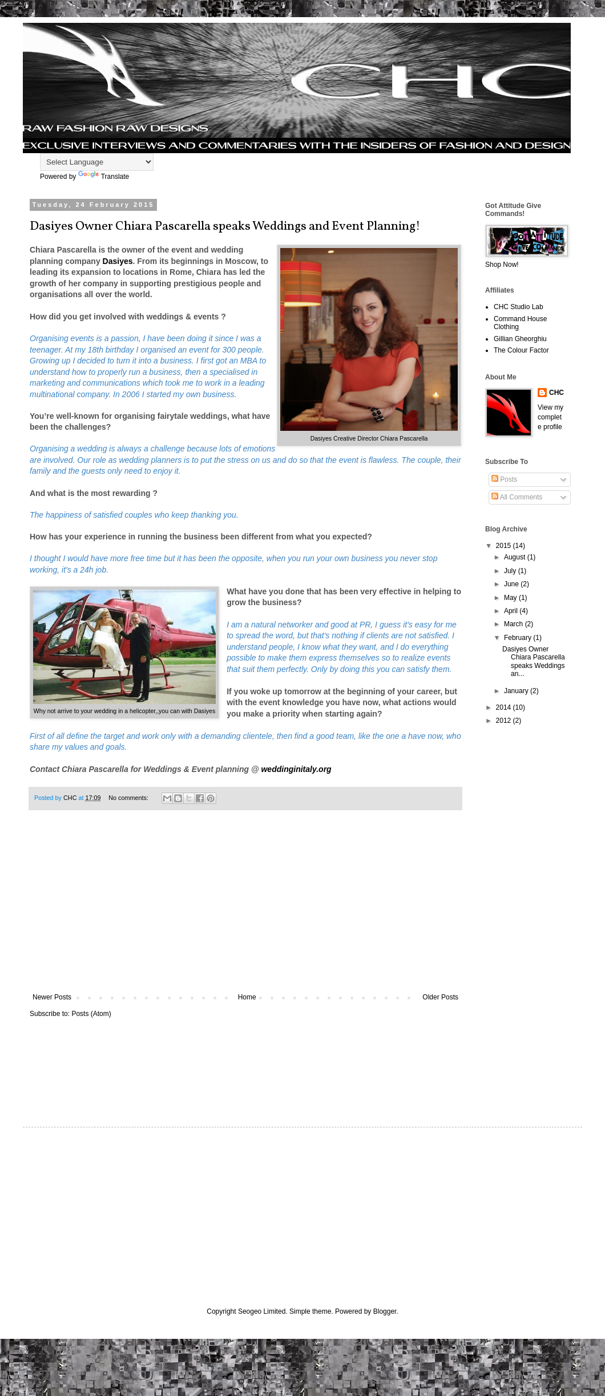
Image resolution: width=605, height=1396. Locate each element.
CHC (556, 393)
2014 (504, 707)
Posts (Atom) (91, 1014)
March (514, 624)
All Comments (516, 497)
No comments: (129, 797)
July (511, 571)
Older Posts (440, 997)
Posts (504, 479)
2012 (504, 721)
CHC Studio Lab (518, 307)
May (511, 598)
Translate (104, 177)
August (515, 557)
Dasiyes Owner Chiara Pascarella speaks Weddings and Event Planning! (225, 226)
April (511, 611)
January (517, 691)
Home (247, 997)
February (518, 638)
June (512, 584)
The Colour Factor (521, 350)
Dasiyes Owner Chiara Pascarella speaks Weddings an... (533, 661)
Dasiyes (118, 261)
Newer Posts (52, 997)
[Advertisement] (245, 907)
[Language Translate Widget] (97, 162)
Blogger (385, 1311)
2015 (504, 546)
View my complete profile (550, 417)
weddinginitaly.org (296, 769)
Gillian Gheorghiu (520, 339)
